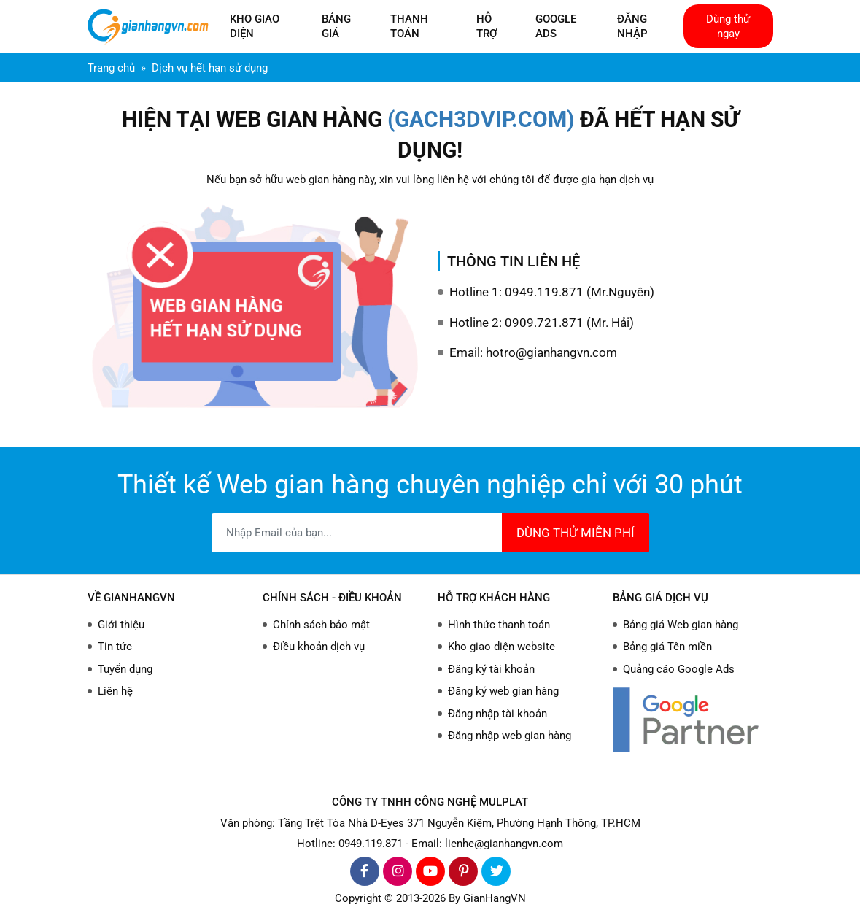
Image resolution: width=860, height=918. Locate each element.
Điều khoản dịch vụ (319, 646)
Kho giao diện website (501, 646)
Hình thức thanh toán (499, 624)
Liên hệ (115, 691)
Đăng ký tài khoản (491, 669)
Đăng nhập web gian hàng (509, 735)
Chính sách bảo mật (321, 624)
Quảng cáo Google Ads (679, 669)
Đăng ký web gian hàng (503, 691)
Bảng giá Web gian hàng (680, 624)
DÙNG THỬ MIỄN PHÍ (575, 532)
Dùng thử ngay (728, 26)
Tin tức (115, 646)
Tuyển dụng (125, 669)
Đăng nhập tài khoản (497, 713)
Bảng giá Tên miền (667, 646)
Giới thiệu (121, 624)
